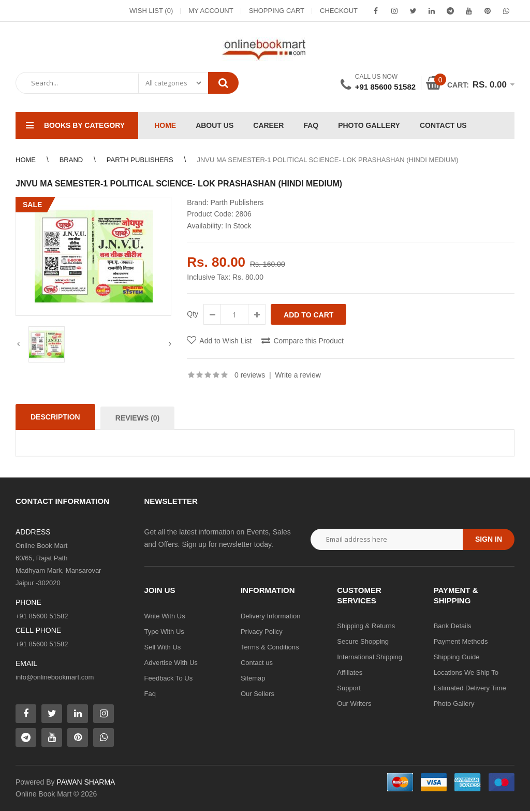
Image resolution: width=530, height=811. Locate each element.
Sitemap (253, 678)
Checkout (339, 11)
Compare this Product (308, 341)
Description (55, 417)
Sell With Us (162, 647)
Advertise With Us (171, 663)
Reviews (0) (137, 418)
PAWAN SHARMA (85, 782)
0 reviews (249, 375)
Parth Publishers (236, 202)
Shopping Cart (276, 11)
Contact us (257, 663)
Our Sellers (257, 694)
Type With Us (164, 631)
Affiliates (349, 672)
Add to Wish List (225, 341)
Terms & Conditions (270, 647)
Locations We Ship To (466, 672)
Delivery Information (271, 616)
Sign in (488, 539)
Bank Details (453, 626)
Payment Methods (461, 641)
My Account (210, 11)
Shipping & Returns (366, 626)
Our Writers (354, 703)
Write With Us (164, 616)
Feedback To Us (168, 678)
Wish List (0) (151, 11)
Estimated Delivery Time (470, 688)
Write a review (297, 375)
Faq (150, 694)
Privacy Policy (262, 631)
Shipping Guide (457, 657)
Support (349, 688)
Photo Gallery (454, 703)
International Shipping (369, 657)
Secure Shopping (363, 641)
